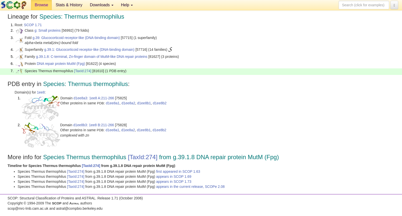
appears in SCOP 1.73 (173, 182)
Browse (41, 5)
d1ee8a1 (113, 103)
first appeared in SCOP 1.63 (178, 171)
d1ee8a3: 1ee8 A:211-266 (93, 98)
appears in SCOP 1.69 (173, 177)
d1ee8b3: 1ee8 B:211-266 (93, 125)
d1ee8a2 (128, 103)
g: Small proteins (47, 30)
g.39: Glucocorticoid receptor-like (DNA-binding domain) (76, 38)
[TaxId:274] (83, 71)
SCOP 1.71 (33, 25)
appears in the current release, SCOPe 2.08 (190, 187)
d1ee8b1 (144, 103)
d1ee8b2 (160, 103)
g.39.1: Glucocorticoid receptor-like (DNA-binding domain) (89, 50)
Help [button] (127, 5)
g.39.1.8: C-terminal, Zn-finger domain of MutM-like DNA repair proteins (91, 57)
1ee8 (41, 92)
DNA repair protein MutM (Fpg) (61, 64)
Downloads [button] (101, 5)
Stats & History (69, 5)
